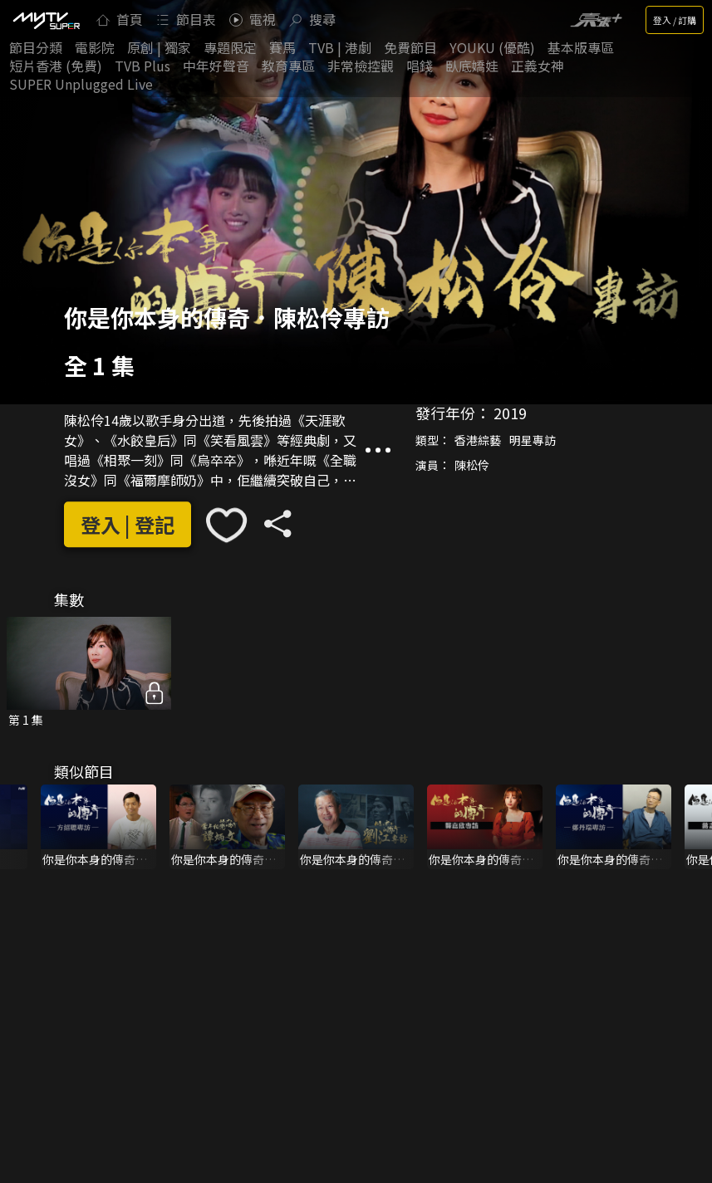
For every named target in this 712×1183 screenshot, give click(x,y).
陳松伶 (471, 465)
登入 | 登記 (127, 524)
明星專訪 (532, 440)
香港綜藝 (477, 440)
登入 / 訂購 (674, 20)
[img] (45, 20)
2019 (510, 412)
